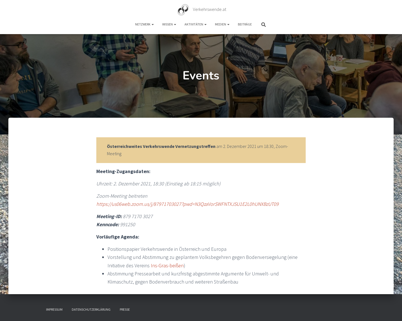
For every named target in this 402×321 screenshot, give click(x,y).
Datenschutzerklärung (91, 309)
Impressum (54, 309)
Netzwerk (144, 24)
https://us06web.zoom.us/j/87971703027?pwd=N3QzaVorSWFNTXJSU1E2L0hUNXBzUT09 (187, 204)
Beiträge (245, 24)
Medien (222, 24)
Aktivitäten (196, 24)
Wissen (169, 24)
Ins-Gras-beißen (167, 265)
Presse (125, 309)
